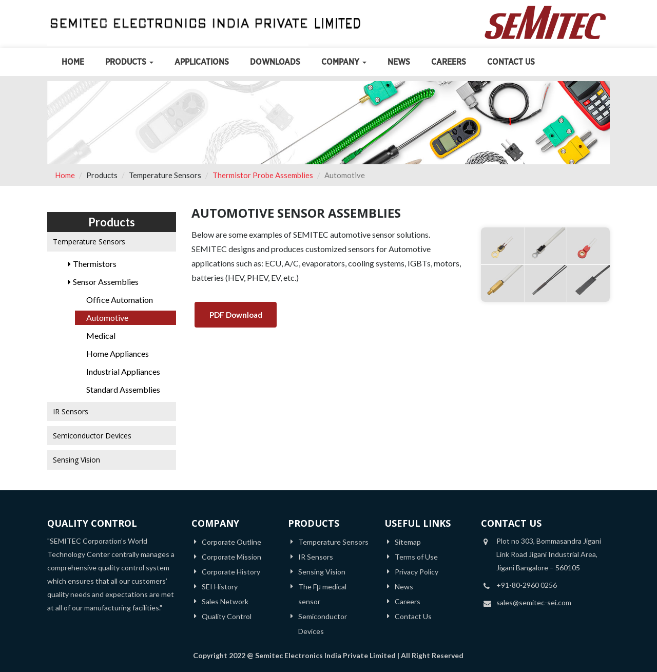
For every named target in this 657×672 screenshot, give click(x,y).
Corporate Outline (231, 541)
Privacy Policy (416, 571)
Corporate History (231, 571)
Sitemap (408, 541)
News (399, 62)
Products (129, 62)
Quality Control (227, 616)
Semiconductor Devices (322, 624)
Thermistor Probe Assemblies (262, 175)
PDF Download (235, 314)
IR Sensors (315, 556)
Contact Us (511, 62)
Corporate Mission (231, 556)
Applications (202, 62)
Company (343, 62)
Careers (448, 62)
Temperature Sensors (333, 541)
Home (73, 62)
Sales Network (225, 601)
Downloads (275, 62)
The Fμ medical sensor (322, 594)
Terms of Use (416, 556)
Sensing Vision (321, 571)
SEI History (220, 586)
